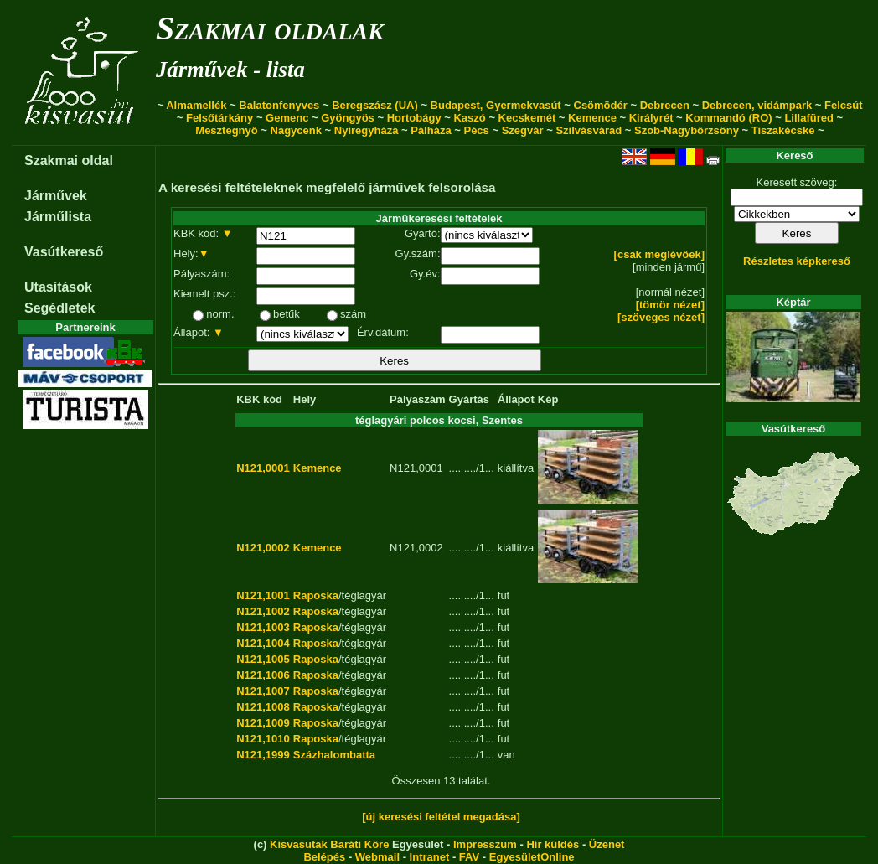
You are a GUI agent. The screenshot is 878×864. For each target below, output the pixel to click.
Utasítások (58, 287)
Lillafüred (809, 117)
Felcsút (843, 105)
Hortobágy (414, 117)
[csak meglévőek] (659, 254)
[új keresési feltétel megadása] (441, 816)
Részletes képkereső (796, 261)
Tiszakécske (783, 130)
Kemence (592, 117)
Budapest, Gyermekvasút (496, 105)
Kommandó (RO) (728, 117)
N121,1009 (263, 723)
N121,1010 (263, 738)
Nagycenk (296, 130)
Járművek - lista (230, 69)
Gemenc (287, 117)
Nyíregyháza (366, 130)
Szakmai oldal (68, 160)
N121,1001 (263, 595)
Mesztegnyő (226, 130)
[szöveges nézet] (661, 317)
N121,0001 (263, 468)
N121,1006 (263, 675)
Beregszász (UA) (375, 105)
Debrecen (664, 105)
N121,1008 (263, 707)
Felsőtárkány (219, 117)
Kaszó (469, 117)
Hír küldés (552, 844)
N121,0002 (263, 547)
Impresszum (485, 844)
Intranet (430, 857)
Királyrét (651, 117)
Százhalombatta (334, 754)
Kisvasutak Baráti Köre (329, 844)
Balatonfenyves (279, 105)
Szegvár (523, 130)
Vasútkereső (63, 252)
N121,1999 (263, 754)
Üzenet (607, 844)
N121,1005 (263, 659)
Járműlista (57, 217)
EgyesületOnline (532, 857)
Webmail (377, 857)
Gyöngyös (347, 117)
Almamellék (196, 105)
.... (455, 468)
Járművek (55, 196)
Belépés (324, 857)
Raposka (315, 595)
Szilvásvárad (588, 130)
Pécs (475, 130)
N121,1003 (263, 627)
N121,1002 (263, 611)
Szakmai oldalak (270, 28)
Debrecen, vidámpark (757, 105)
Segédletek (59, 308)
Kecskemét (527, 117)
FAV (469, 857)
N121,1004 (263, 643)
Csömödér (601, 105)
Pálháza (431, 130)
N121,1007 (263, 691)
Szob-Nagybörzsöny (686, 130)
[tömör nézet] (670, 304)
